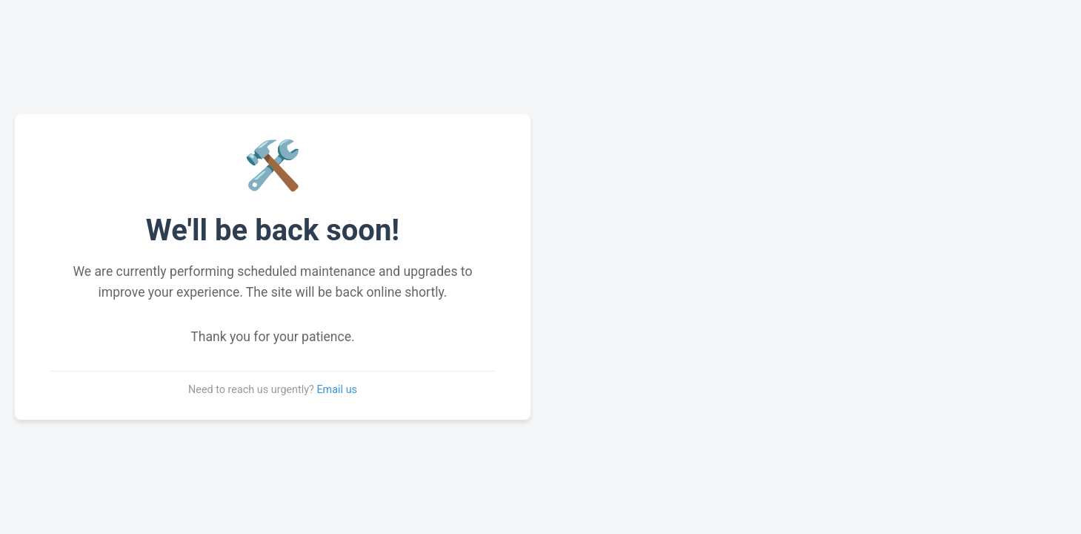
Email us (336, 389)
